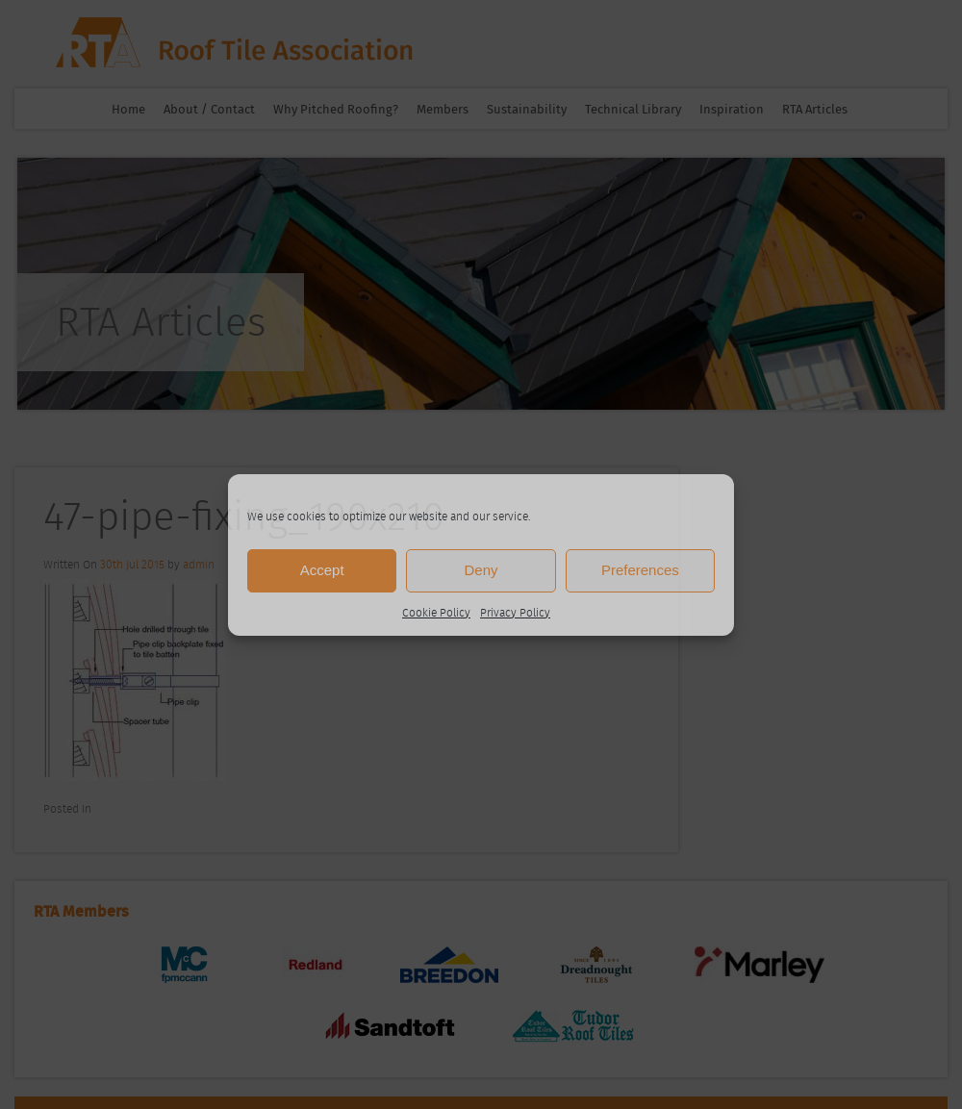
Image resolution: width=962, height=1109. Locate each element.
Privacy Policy (515, 612)
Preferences (640, 570)
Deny (480, 570)
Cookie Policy (436, 612)
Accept (322, 570)
